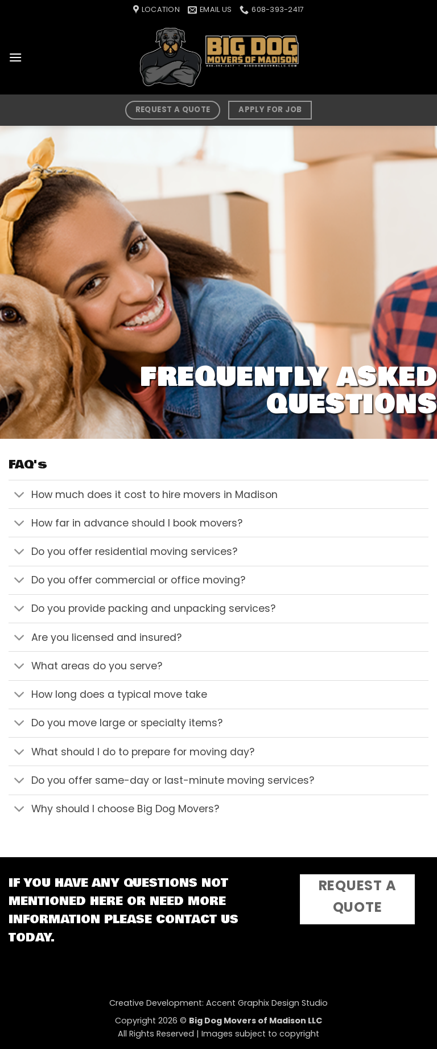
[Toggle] (20, 495)
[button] (15, 57)
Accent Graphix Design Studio (267, 1003)
